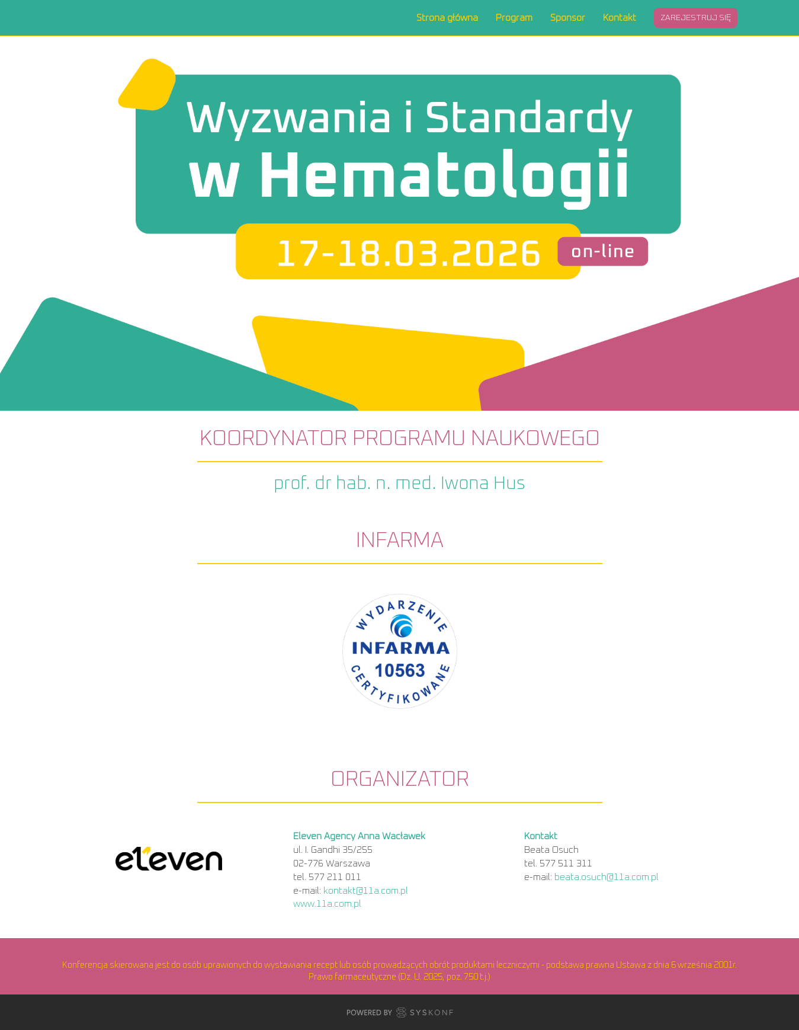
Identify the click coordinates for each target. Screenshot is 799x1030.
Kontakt (619, 18)
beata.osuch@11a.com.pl (606, 877)
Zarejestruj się (695, 18)
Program (514, 18)
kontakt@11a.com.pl (365, 890)
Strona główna (447, 18)
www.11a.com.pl (327, 904)
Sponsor (567, 18)
